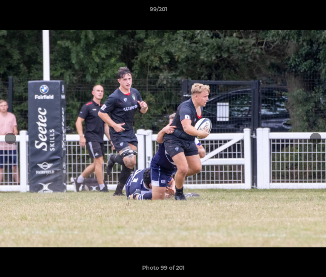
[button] (293, 11)
